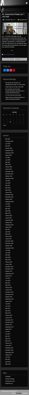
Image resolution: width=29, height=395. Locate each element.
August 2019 (8, 276)
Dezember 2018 (9, 292)
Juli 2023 (7, 180)
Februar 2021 (8, 236)
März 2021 (8, 234)
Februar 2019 (8, 287)
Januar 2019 (8, 290)
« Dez (4, 125)
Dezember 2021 (9, 220)
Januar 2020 (8, 264)
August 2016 (8, 355)
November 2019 (9, 269)
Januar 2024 (8, 169)
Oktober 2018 (8, 297)
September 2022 (9, 201)
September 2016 (9, 352)
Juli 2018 (7, 303)
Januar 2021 (8, 238)
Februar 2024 (8, 167)
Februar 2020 (8, 262)
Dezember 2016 (9, 348)
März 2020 (8, 259)
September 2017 (9, 327)
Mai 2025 (7, 146)
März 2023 (8, 190)
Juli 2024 (7, 157)
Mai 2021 (7, 229)
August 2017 (8, 329)
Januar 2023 (8, 192)
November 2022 (9, 197)
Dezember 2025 (9, 141)
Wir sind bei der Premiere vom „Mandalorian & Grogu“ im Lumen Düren (15, 83)
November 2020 (9, 243)
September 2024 (9, 153)
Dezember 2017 (9, 320)
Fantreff (6, 54)
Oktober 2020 (8, 245)
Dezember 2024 (9, 150)
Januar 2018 (8, 317)
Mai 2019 (7, 283)
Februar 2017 (8, 343)
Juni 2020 (7, 252)
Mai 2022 (7, 208)
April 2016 (8, 361)
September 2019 (9, 273)
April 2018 (8, 310)
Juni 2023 (7, 183)
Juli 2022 (7, 204)
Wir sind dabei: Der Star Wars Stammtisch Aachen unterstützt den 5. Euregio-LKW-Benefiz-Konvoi (15, 90)
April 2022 (8, 211)
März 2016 (8, 364)
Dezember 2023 (9, 171)
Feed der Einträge (9, 379)
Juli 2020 (7, 250)
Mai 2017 (7, 336)
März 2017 (8, 341)
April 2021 (8, 232)
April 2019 (8, 285)
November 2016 (9, 350)
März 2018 (8, 313)
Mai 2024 (7, 162)
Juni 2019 (7, 280)
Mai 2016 (7, 359)
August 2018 (8, 301)
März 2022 (8, 213)
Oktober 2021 (8, 222)
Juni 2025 (7, 143)
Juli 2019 (7, 278)
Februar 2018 (8, 315)
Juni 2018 (7, 306)
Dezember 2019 (9, 266)
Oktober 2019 (8, 271)
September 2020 (9, 248)
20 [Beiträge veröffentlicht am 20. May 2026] (10, 122)
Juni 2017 (7, 334)
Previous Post (6, 59)
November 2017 (9, 322)
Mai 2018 (7, 308)
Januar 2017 (8, 345)
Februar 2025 (8, 148)
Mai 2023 (7, 185)
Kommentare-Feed (10, 381)
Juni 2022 (7, 206)
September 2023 (9, 178)
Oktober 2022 (8, 199)
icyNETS (26, 393)
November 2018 (9, 294)
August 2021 (8, 227)
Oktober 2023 (8, 176)
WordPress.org (9, 383)
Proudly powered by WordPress (9, 391)
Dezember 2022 (9, 194)
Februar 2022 (8, 215)
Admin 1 (13, 19)
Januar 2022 (8, 218)
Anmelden (7, 376)
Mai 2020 (7, 255)
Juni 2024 (7, 160)
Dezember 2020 (9, 241)
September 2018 (9, 299)
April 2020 (8, 257)
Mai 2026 (7, 139)
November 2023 (9, 174)
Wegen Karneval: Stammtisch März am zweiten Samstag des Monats (15, 98)
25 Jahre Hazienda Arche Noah (13, 95)
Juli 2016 (7, 357)
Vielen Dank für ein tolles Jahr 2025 (14, 87)
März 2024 (8, 164)
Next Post (24, 59)
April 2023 (8, 187)
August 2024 (8, 155)
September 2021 (9, 225)
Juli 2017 (7, 331)
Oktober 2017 (8, 324)
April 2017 (8, 338)
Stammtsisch (11, 54)
